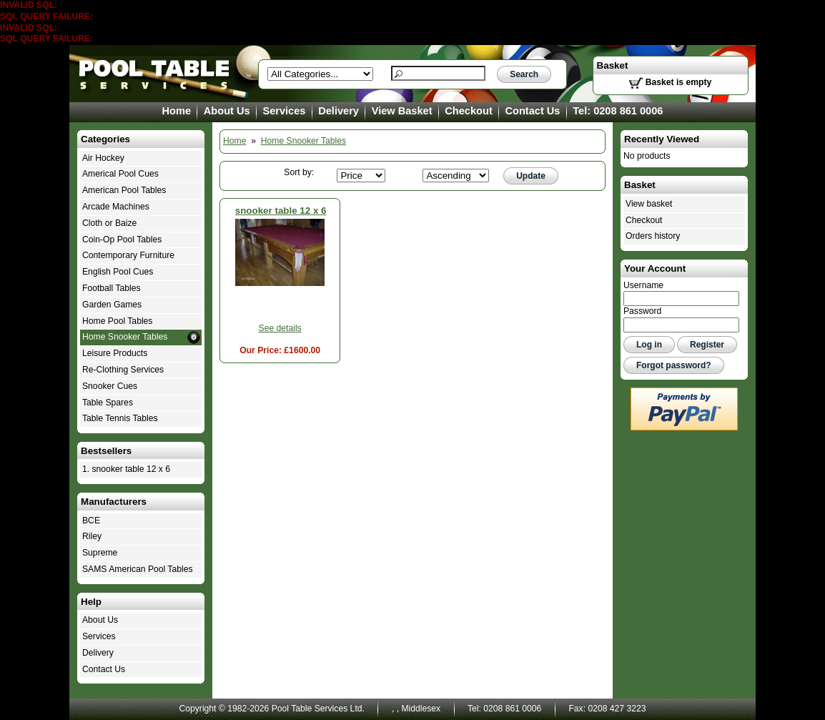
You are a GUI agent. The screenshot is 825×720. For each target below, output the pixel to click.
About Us (227, 111)
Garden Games (112, 305)
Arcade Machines (115, 207)
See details (280, 328)
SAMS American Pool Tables (137, 569)
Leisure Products (114, 353)
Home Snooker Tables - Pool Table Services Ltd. (155, 73)
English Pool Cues (117, 272)
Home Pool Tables (117, 321)
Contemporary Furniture (128, 255)
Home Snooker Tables (303, 141)
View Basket (402, 111)
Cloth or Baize (109, 223)
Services (283, 111)
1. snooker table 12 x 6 (126, 469)
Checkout (468, 111)
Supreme (99, 553)
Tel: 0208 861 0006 (618, 111)
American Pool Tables (124, 190)
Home (177, 111)
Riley (92, 536)
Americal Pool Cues (120, 174)
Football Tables (111, 288)
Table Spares (107, 403)
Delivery (338, 111)
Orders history (653, 236)
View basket (649, 204)
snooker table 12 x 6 (281, 210)
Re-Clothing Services (123, 370)
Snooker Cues (109, 386)
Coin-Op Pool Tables (122, 240)
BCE (91, 521)
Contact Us (532, 111)
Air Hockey (103, 158)
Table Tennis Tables (120, 418)
